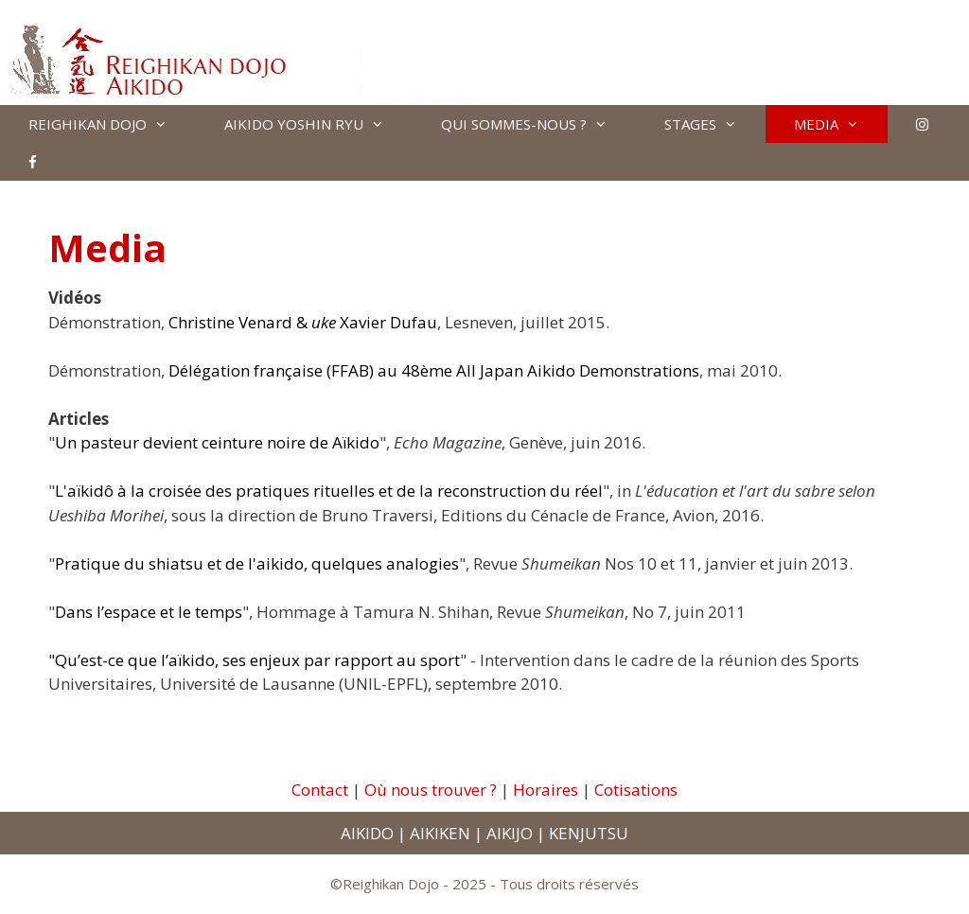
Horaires (545, 789)
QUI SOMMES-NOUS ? (538, 124)
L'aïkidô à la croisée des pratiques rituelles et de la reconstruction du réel (329, 490)
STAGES (715, 124)
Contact (319, 789)
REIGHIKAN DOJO (112, 124)
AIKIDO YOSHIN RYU (318, 124)
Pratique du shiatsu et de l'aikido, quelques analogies (257, 563)
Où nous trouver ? (430, 789)
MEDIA (841, 124)
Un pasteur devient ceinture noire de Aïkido (217, 442)
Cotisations (636, 789)
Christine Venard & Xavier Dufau (302, 322)
